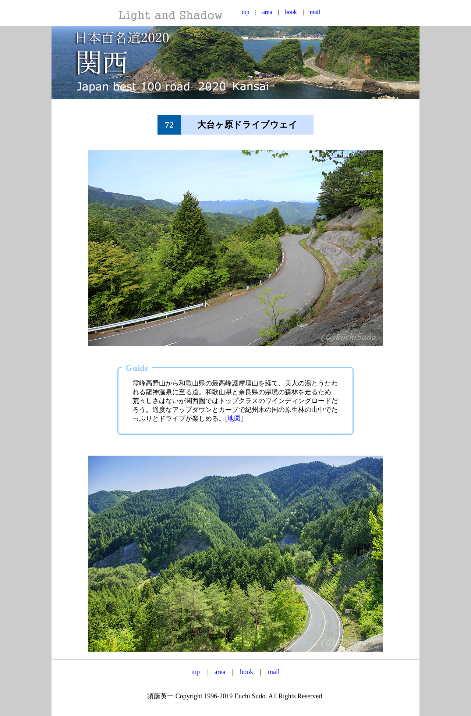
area (267, 12)
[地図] (234, 418)
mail (315, 12)
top (245, 12)
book (291, 12)
